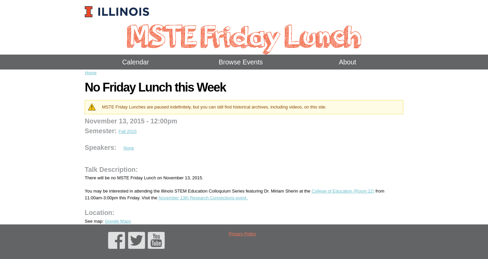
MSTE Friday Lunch (244, 35)
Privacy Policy (242, 233)
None (128, 148)
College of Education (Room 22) (342, 191)
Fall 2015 (128, 131)
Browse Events (241, 62)
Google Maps (118, 221)
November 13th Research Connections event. (203, 197)
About (347, 62)
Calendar (135, 62)
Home (91, 72)
